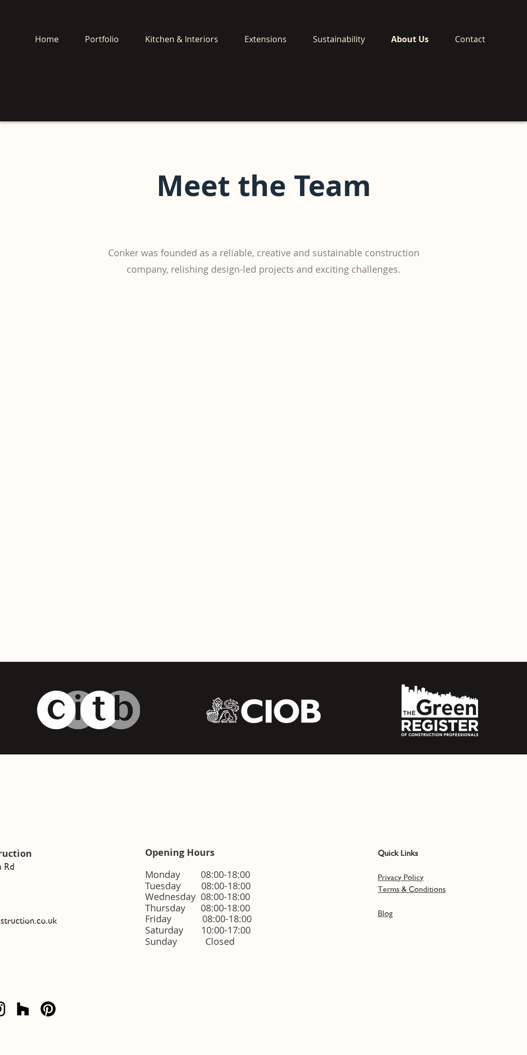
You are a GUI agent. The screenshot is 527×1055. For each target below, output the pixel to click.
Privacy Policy (401, 877)
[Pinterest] (48, 1009)
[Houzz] (23, 1009)
